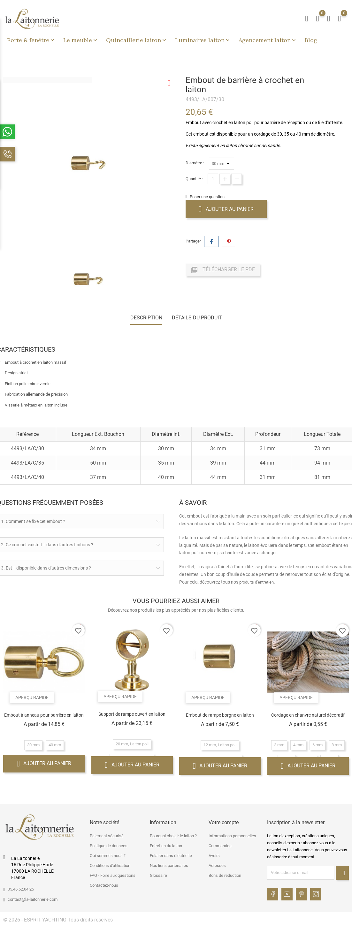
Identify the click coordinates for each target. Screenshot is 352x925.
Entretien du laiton (166, 845)
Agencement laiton (268, 40)
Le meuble (80, 40)
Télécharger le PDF (222, 270)
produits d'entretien (256, 582)
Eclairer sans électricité (171, 855)
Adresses (217, 865)
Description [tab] (146, 318)
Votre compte (224, 822)
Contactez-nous (104, 885)
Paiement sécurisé (107, 835)
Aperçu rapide (32, 697)
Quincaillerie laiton (136, 40)
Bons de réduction (225, 875)
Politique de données (108, 845)
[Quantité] (213, 179)
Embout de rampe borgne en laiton (220, 715)
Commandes (220, 845)
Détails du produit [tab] (197, 318)
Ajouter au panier (226, 209)
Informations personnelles (232, 835)
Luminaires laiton (203, 40)
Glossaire (158, 875)
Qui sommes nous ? (108, 855)
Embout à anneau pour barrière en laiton (44, 715)
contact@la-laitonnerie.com (32, 899)
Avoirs (214, 855)
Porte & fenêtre (31, 40)
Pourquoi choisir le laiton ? (173, 835)
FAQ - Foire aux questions (112, 875)
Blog (311, 40)
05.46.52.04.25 (21, 889)
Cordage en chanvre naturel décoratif (308, 715)
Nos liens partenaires (169, 865)
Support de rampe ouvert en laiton (131, 714)
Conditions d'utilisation (110, 865)
